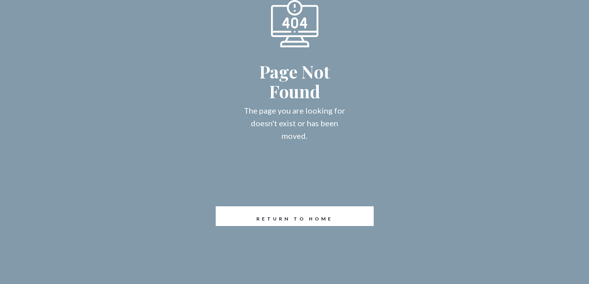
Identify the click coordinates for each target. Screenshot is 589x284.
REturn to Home (274, 216)
